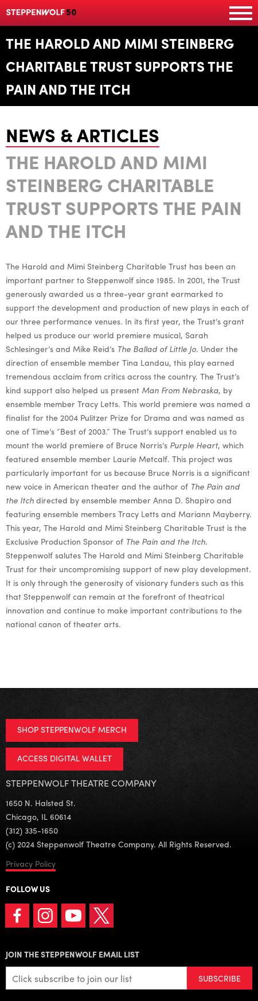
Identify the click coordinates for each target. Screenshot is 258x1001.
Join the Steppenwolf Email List (72, 954)
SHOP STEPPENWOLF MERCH (72, 729)
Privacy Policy (31, 863)
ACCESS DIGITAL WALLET (64, 758)
